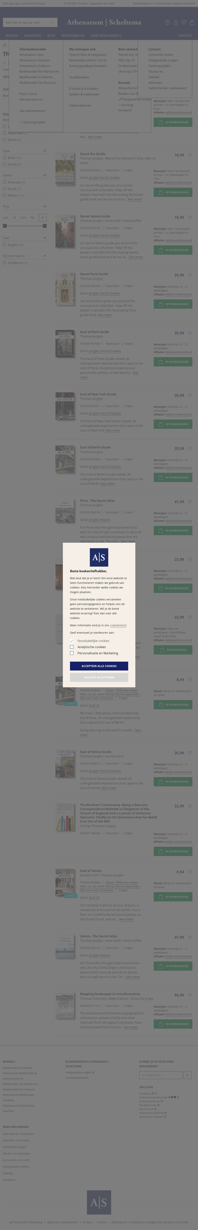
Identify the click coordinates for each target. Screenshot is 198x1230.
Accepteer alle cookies (99, 666)
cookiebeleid (118, 625)
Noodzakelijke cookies (93, 641)
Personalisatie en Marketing (98, 653)
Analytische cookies (92, 647)
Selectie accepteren (99, 677)
